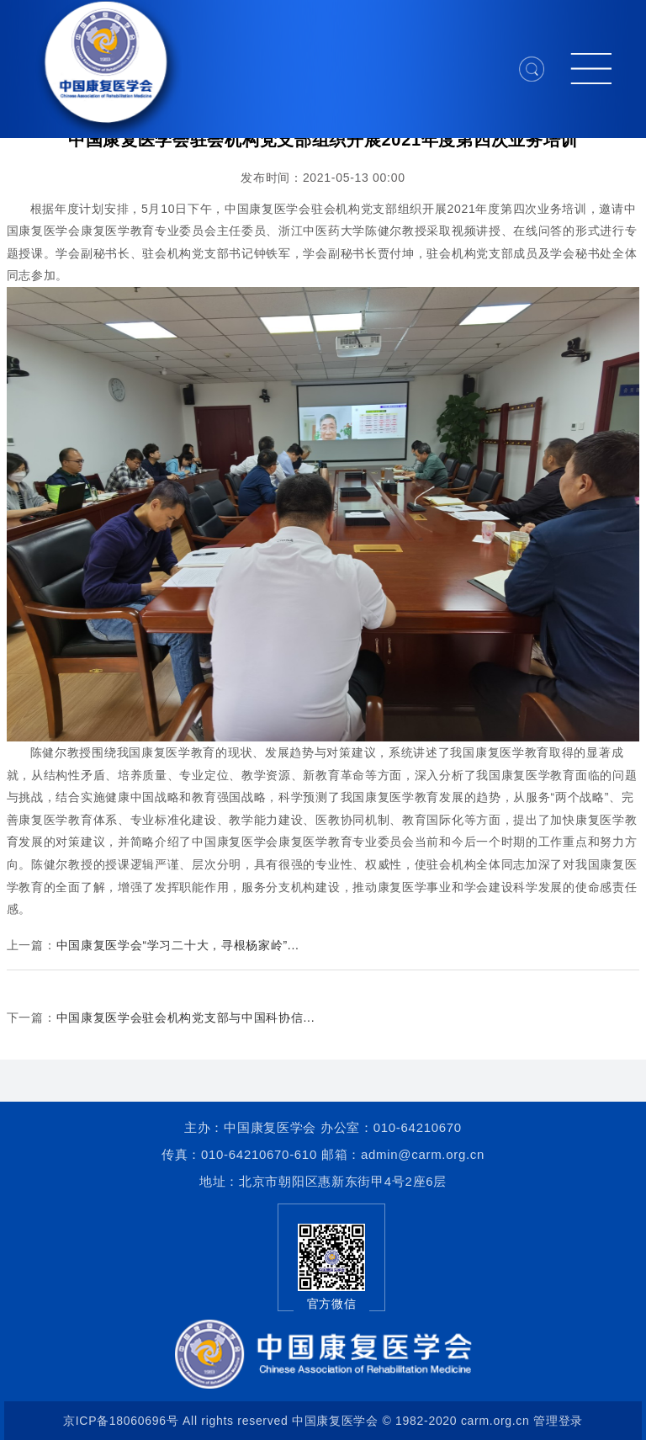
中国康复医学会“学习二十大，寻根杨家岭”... (177, 945)
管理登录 (558, 1420)
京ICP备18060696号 (120, 1420)
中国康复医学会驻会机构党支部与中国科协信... (185, 1017)
